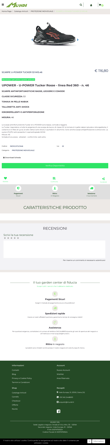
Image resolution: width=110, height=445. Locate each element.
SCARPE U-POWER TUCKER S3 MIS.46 (71, 11)
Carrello (15, 397)
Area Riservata (63, 378)
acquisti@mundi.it (66, 402)
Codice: (4, 146)
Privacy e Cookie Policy (22, 378)
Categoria (5, 150)
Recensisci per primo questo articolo (18, 79)
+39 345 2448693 (66, 397)
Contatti (15, 370)
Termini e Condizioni (21, 382)
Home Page (6, 11)
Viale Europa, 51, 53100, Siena (72, 392)
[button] (81, 4)
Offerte (15, 405)
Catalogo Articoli (21, 11)
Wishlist (60, 374)
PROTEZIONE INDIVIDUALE (42, 11)
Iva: (58, 146)
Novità (15, 409)
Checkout (16, 401)
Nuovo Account (63, 370)
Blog (14, 374)
